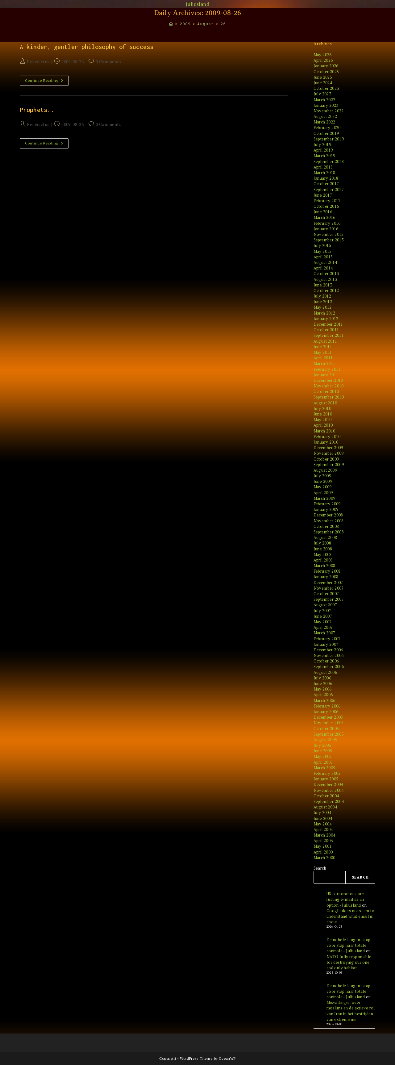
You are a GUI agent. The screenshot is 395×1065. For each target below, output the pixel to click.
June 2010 (323, 414)
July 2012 (322, 296)
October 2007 (326, 593)
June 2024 (323, 83)
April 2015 (323, 257)
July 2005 (322, 745)
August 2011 (325, 341)
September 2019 (329, 139)
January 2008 (326, 576)
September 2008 (329, 532)
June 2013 (323, 285)
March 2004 (324, 835)
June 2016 (323, 212)
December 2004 (328, 784)
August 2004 (325, 807)
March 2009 (324, 498)
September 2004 (329, 801)
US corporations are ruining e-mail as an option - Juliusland (345, 899)
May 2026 (323, 54)
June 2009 (323, 481)
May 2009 (323, 487)
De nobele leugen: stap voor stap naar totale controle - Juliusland (348, 945)
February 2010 (327, 436)
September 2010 (329, 397)
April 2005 (323, 762)
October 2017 (326, 183)
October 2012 (326, 290)
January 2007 (326, 644)
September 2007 (329, 599)
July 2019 (322, 144)
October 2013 (326, 273)
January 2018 (326, 178)
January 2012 (326, 318)
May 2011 (323, 352)
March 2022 (324, 122)
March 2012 (324, 313)
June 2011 (323, 346)
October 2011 (326, 329)
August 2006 (325, 672)
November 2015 (329, 234)
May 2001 (323, 846)
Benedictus (38, 62)
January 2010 (326, 442)
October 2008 (326, 526)
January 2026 (326, 66)
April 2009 (323, 492)
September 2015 (329, 240)
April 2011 (323, 358)
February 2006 (327, 706)
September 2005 (329, 734)
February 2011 (327, 369)
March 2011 (324, 363)
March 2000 (324, 857)
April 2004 (323, 829)
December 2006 (328, 650)
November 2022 (329, 111)
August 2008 (325, 537)
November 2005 (329, 722)
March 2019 (324, 155)
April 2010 (323, 425)
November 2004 (329, 790)
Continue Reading (47, 82)
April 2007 (323, 627)
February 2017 (327, 200)
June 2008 (323, 549)
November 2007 (329, 588)
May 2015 (323, 251)
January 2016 (326, 229)
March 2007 (324, 633)
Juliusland (197, 4)
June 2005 (323, 751)
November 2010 (329, 386)
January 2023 (326, 105)
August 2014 (325, 262)
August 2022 (325, 116)
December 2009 (328, 447)
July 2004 (322, 812)
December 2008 (328, 515)
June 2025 (323, 77)
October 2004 (326, 796)
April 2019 (323, 150)
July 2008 (322, 543)
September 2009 (329, 464)
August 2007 (325, 605)
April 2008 (323, 560)
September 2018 (329, 161)
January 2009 (326, 509)
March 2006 (324, 700)
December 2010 (328, 380)
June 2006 (323, 683)
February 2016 (327, 223)
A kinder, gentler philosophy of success (86, 46)
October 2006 (326, 661)
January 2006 (326, 711)
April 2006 (323, 694)
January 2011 (326, 375)
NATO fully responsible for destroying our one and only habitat (349, 962)
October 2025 (326, 71)
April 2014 (323, 268)
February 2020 (327, 127)
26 (223, 24)
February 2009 (327, 504)
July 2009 (322, 475)
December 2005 (328, 717)
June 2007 (323, 616)
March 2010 (324, 431)
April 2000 (323, 852)
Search (320, 868)
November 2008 (329, 521)
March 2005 (324, 768)
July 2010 (322, 408)
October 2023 (326, 88)
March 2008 (324, 565)
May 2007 (323, 621)
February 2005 (327, 773)
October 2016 (326, 206)
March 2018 (324, 172)
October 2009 (326, 459)
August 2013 (325, 279)
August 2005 (325, 739)
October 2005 (326, 728)
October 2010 (326, 391)
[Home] (171, 24)
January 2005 (326, 779)
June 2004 (323, 818)
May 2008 (323, 554)
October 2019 (326, 133)
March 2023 (324, 99)
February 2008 (327, 571)
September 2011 (329, 335)
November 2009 (329, 453)
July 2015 (322, 245)
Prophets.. (37, 109)
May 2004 (323, 824)
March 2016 (324, 217)
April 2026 (323, 60)
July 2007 (322, 610)
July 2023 (322, 94)
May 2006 (323, 689)
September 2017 (329, 189)
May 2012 (323, 307)
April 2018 (323, 167)
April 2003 (323, 840)
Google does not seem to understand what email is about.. (350, 916)
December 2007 (328, 582)
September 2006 (329, 666)
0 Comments (108, 62)
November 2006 (329, 655)
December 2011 (328, 324)
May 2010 (323, 419)
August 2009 (325, 470)
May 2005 (323, 756)
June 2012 (323, 301)
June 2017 (323, 195)
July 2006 (322, 678)
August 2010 (325, 403)
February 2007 (327, 638)
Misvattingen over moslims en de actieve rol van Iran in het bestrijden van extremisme (350, 1011)
